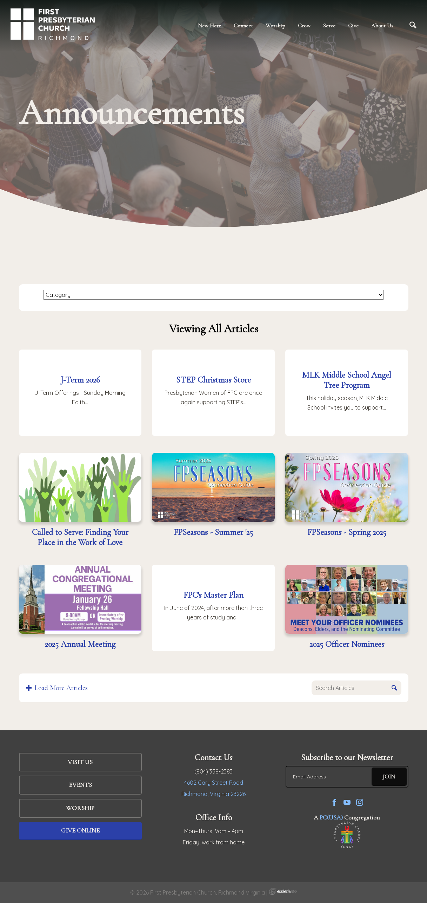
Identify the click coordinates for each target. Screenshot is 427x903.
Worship (275, 25)
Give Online (80, 830)
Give (353, 25)
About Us (382, 25)
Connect (243, 25)
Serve (329, 25)
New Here (209, 25)
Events (80, 785)
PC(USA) (331, 817)
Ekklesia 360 (283, 891)
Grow (304, 25)
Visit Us (80, 762)
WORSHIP (80, 808)
